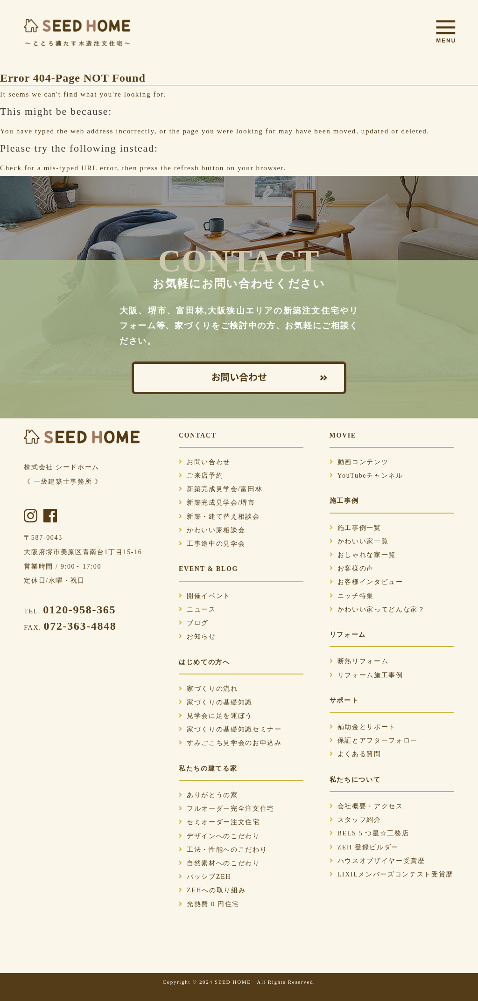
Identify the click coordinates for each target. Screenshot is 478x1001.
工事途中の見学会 (212, 543)
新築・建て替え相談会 (219, 516)
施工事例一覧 (355, 527)
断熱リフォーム (359, 661)
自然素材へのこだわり (219, 863)
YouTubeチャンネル (366, 475)
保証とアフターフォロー (374, 740)
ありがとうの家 (208, 795)
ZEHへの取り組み (212, 890)
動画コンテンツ (359, 462)
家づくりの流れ (208, 688)
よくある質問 (355, 754)
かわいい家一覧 (359, 541)
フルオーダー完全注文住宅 (226, 808)
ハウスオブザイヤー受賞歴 (377, 860)
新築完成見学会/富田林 (220, 489)
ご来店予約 (201, 475)
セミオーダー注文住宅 (219, 822)
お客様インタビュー (366, 581)
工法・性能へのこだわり (223, 849)
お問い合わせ (239, 377)
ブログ (194, 622)
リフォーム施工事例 (366, 675)
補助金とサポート (363, 726)
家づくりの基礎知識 (216, 702)
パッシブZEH (205, 876)
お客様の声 (352, 568)
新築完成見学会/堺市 (217, 502)
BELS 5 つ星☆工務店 (369, 833)
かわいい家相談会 (212, 530)
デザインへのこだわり (219, 836)
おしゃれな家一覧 (363, 554)
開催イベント (205, 595)
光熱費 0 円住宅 (209, 904)
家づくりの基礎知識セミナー (230, 729)
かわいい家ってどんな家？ (377, 609)
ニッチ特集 (352, 595)
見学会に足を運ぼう (216, 715)
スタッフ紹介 (355, 819)
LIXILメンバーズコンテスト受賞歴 (392, 874)
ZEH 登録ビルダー (364, 847)
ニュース (197, 609)
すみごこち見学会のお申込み (230, 742)
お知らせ (197, 636)
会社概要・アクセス (366, 806)
